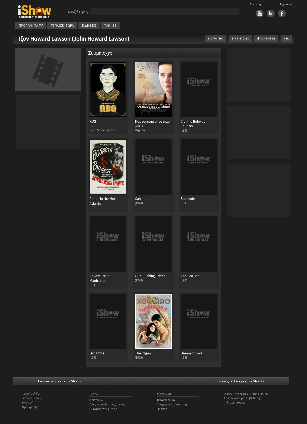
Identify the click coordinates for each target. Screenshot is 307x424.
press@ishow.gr (251, 398)
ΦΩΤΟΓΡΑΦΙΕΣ (266, 38)
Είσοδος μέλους (32, 398)
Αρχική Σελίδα (31, 393)
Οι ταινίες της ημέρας (103, 409)
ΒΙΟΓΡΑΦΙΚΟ (215, 38)
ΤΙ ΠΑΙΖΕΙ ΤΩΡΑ (62, 25)
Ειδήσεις (162, 409)
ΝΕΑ (286, 38)
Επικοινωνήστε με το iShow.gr (60, 381)
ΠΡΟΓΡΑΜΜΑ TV (31, 25)
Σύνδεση (255, 4)
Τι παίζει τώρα (166, 400)
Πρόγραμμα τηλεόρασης (172, 404)
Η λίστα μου (96, 400)
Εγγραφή (286, 4)
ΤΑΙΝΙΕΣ (110, 25)
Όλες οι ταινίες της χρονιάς (107, 404)
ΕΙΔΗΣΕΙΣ (89, 25)
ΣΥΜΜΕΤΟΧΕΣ (240, 38)
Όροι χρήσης (30, 407)
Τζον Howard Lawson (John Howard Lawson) (73, 38)
